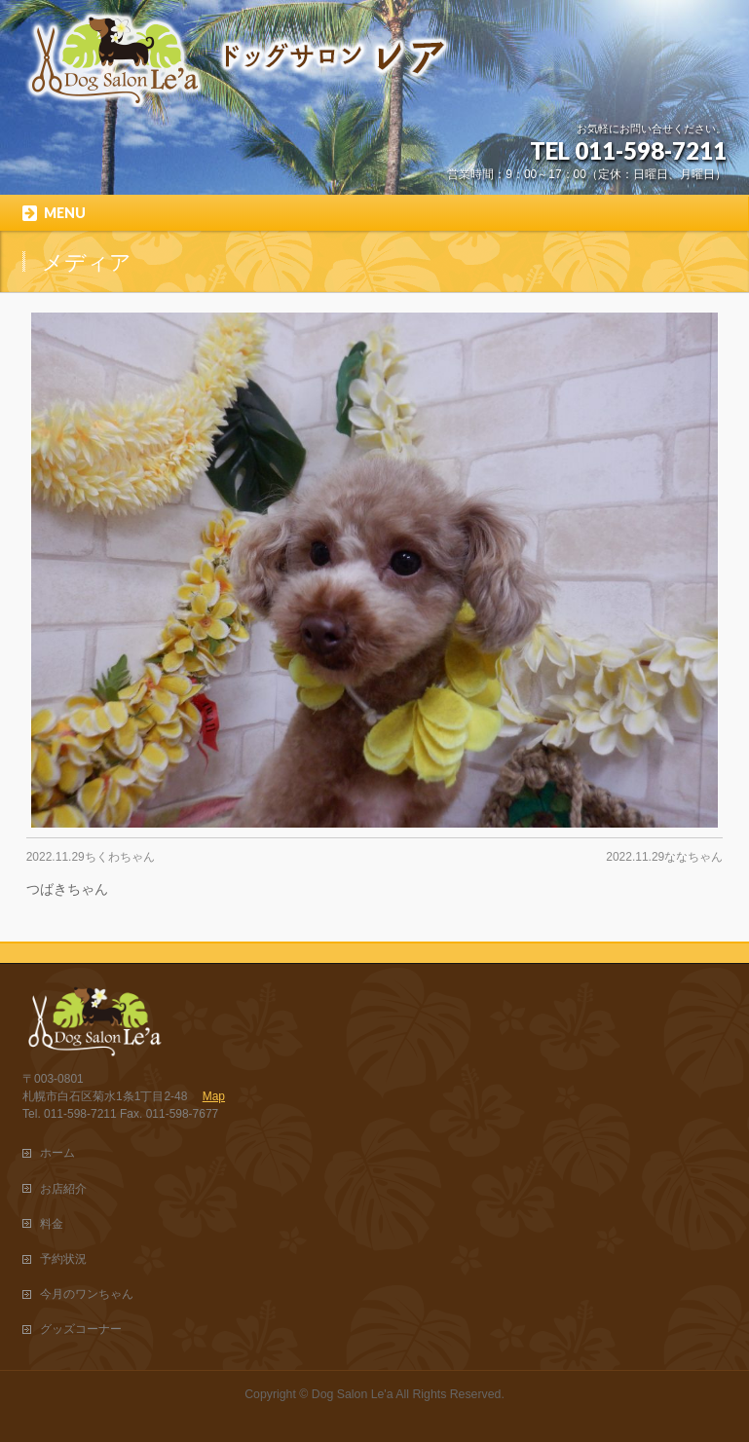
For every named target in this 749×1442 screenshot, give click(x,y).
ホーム (57, 1153)
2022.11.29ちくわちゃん (90, 857)
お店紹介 (63, 1189)
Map (214, 1096)
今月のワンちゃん (86, 1294)
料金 (51, 1224)
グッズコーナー (81, 1329)
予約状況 (63, 1259)
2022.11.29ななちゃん (664, 857)
